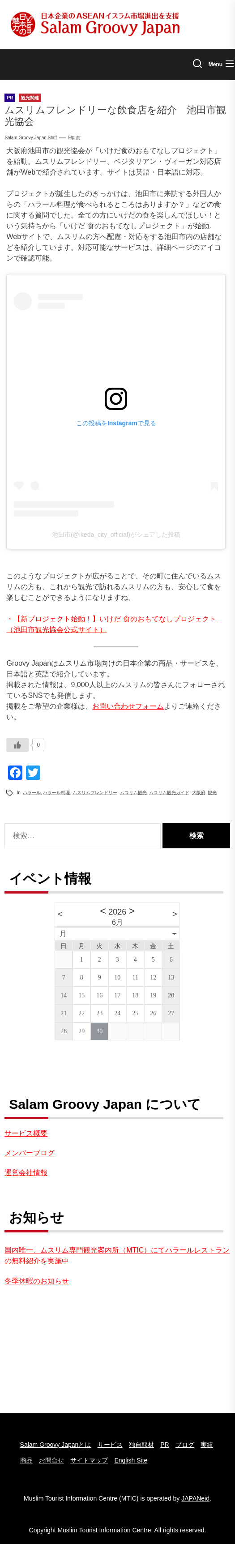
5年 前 (74, 137)
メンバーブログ (29, 1153)
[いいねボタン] (17, 745)
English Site (130, 1460)
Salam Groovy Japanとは (55, 1444)
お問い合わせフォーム (128, 706)
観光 (212, 792)
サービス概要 (25, 1133)
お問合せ (51, 1460)
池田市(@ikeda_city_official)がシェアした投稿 (116, 534)
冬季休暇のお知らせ (36, 1281)
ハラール (32, 792)
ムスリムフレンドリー (95, 792)
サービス (110, 1444)
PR (164, 1444)
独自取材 (141, 1444)
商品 (26, 1460)
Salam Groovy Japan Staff (30, 137)
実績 (207, 1444)
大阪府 (198, 792)
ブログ (184, 1444)
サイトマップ (89, 1460)
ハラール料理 (56, 792)
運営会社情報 (25, 1172)
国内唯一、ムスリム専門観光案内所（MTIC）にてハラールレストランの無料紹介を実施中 (117, 1255)
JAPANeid (195, 1498)
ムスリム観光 (133, 792)
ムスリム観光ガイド (169, 792)
